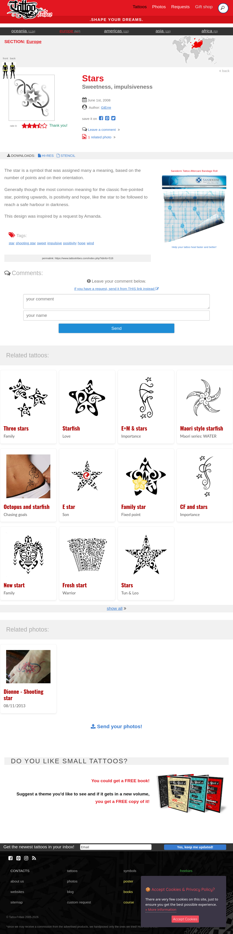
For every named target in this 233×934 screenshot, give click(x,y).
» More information (160, 909)
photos (72, 881)
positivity (69, 243)
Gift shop (204, 6)
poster (128, 881)
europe (70, 30)
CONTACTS (19, 871)
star (12, 243)
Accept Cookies (185, 919)
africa (210, 30)
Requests (180, 6)
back (224, 71)
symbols (130, 871)
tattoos (72, 871)
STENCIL (65, 155)
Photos (159, 6)
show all (114, 608)
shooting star (26, 243)
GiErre (106, 107)
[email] (116, 847)
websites (17, 892)
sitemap (16, 902)
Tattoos (140, 6)
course (129, 902)
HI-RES (45, 155)
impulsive (54, 243)
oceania (23, 30)
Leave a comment (99, 130)
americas (116, 30)
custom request (79, 902)
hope (82, 243)
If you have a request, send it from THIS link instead (116, 289)
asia (163, 30)
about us (17, 881)
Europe (33, 41)
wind (90, 243)
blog (70, 892)
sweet (41, 243)
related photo (96, 137)
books (128, 892)
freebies (186, 871)
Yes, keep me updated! (195, 847)
